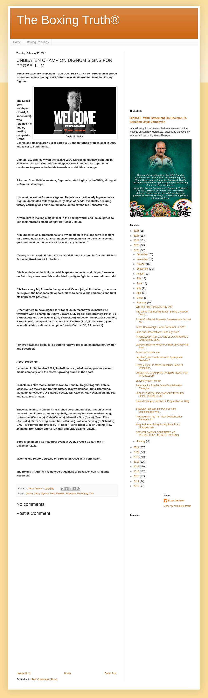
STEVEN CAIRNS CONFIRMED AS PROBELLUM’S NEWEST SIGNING (157, 434)
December (143, 254)
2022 (137, 250)
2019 (137, 457)
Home (17, 42)
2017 (137, 466)
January (141, 441)
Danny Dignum (41, 493)
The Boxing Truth (85, 493)
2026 (137, 230)
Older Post (110, 673)
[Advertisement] (66, 638)
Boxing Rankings (38, 42)
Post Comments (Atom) (44, 679)
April (139, 292)
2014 (137, 481)
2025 (137, 235)
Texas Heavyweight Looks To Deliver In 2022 (160, 327)
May (139, 288)
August (141, 273)
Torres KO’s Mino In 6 (148, 352)
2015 (137, 476)
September (143, 268)
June (140, 283)
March (140, 297)
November (143, 259)
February (142, 302)
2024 (137, 240)
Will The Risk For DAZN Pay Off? (154, 306)
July (139, 278)
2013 (137, 486)
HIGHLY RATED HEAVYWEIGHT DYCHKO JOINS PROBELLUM (160, 395)
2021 (137, 447)
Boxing (29, 493)
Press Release (57, 493)
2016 (137, 471)
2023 (137, 245)
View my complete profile (177, 506)
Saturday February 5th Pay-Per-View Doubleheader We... (156, 410)
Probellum (70, 493)
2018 (137, 461)
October (141, 264)
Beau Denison (176, 500)
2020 (137, 452)
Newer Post (24, 673)
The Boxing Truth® (68, 20)
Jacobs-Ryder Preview (148, 380)
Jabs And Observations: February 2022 (157, 332)
